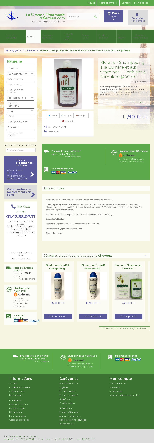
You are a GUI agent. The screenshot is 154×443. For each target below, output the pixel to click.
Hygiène (23, 35)
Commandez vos (20, 188)
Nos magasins (15, 391)
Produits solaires (71, 34)
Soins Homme (82, 34)
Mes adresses (116, 388)
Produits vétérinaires (95, 34)
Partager (66, 112)
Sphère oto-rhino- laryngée (128, 34)
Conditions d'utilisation (20, 384)
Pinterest (67, 117)
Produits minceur (35, 34)
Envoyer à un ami (58, 123)
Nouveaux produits (18, 401)
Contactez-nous (17, 388)
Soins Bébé (60, 34)
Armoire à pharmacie (110, 34)
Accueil (91, 2)
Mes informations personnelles (124, 391)
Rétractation (15, 408)
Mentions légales (17, 412)
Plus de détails (138, 99)
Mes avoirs (115, 384)
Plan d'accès (141, 2)
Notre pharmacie (108, 2)
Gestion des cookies (19, 416)
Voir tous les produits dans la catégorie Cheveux (124, 325)
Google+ (81, 112)
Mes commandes (118, 380)
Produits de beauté (48, 34)
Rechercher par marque (20, 141)
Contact (125, 2)
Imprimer (53, 128)
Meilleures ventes (17, 404)
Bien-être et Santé (11, 34)
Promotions (15, 397)
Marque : (139, 78)
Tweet (53, 112)
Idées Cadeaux (144, 34)
